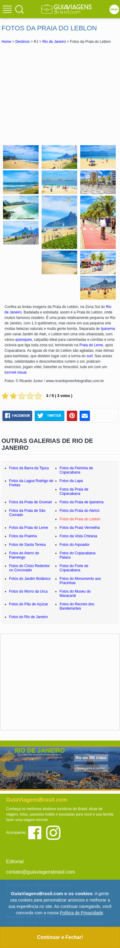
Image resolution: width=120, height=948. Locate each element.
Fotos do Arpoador (75, 544)
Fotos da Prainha (23, 536)
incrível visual (15, 372)
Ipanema (108, 329)
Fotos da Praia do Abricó (79, 510)
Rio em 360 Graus (91, 758)
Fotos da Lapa (71, 481)
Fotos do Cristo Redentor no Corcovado (29, 568)
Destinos (22, 41)
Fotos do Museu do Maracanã (75, 593)
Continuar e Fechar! (60, 937)
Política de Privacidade (81, 912)
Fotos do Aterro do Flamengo (24, 555)
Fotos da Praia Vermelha (80, 527)
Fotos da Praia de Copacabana (74, 491)
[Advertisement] (60, 93)
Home (6, 41)
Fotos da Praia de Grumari (30, 502)
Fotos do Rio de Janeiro (28, 617)
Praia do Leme (91, 345)
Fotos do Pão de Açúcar (28, 604)
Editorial (15, 861)
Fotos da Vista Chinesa (78, 536)
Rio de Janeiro (54, 41)
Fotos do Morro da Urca (28, 591)
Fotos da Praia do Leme (28, 527)
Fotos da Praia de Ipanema (82, 502)
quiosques (23, 339)
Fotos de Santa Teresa (27, 544)
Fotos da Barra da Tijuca (29, 468)
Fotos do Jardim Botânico (29, 579)
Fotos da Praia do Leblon (80, 519)
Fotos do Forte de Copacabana (74, 568)
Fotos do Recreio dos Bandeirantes (77, 606)
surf (90, 356)
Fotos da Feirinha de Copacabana (76, 470)
